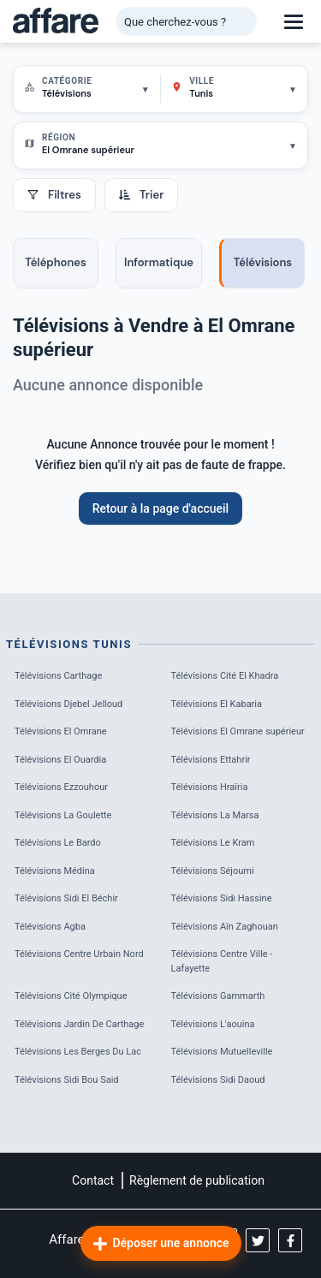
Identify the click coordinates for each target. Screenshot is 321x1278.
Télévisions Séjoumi (212, 871)
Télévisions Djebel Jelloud (68, 704)
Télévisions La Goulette (63, 815)
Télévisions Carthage (58, 675)
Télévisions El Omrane (61, 731)
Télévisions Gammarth (218, 996)
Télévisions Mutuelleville (222, 1051)
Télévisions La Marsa (215, 815)
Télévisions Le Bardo (58, 842)
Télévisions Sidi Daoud (218, 1079)
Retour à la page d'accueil (160, 508)
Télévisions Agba (50, 926)
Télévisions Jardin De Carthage (79, 1024)
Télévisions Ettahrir (211, 759)
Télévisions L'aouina (213, 1024)
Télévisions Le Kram (213, 842)
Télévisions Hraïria (209, 787)
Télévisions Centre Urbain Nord (79, 954)
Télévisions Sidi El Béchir (66, 898)
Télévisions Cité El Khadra (225, 675)
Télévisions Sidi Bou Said (67, 1079)
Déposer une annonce (160, 1243)
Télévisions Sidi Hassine (221, 898)
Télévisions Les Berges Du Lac (78, 1051)
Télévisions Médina (55, 871)
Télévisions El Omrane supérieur (238, 731)
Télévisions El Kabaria (217, 704)
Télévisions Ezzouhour (61, 787)
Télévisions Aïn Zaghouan (224, 926)
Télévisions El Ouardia (60, 759)
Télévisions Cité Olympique (71, 996)
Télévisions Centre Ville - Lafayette (222, 961)
